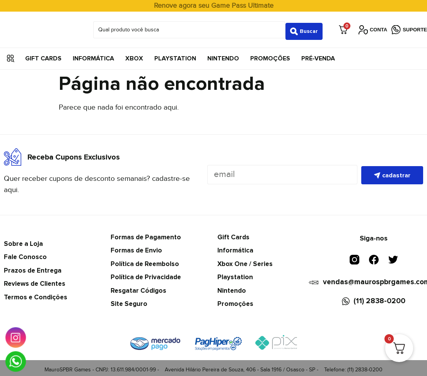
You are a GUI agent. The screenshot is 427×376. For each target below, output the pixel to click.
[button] (10, 55)
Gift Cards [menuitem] (43, 55)
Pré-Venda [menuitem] (318, 55)
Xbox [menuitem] (134, 55)
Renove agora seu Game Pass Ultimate (213, 6)
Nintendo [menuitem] (223, 55)
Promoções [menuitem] (270, 55)
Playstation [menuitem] (175, 55)
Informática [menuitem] (93, 55)
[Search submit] (304, 27)
